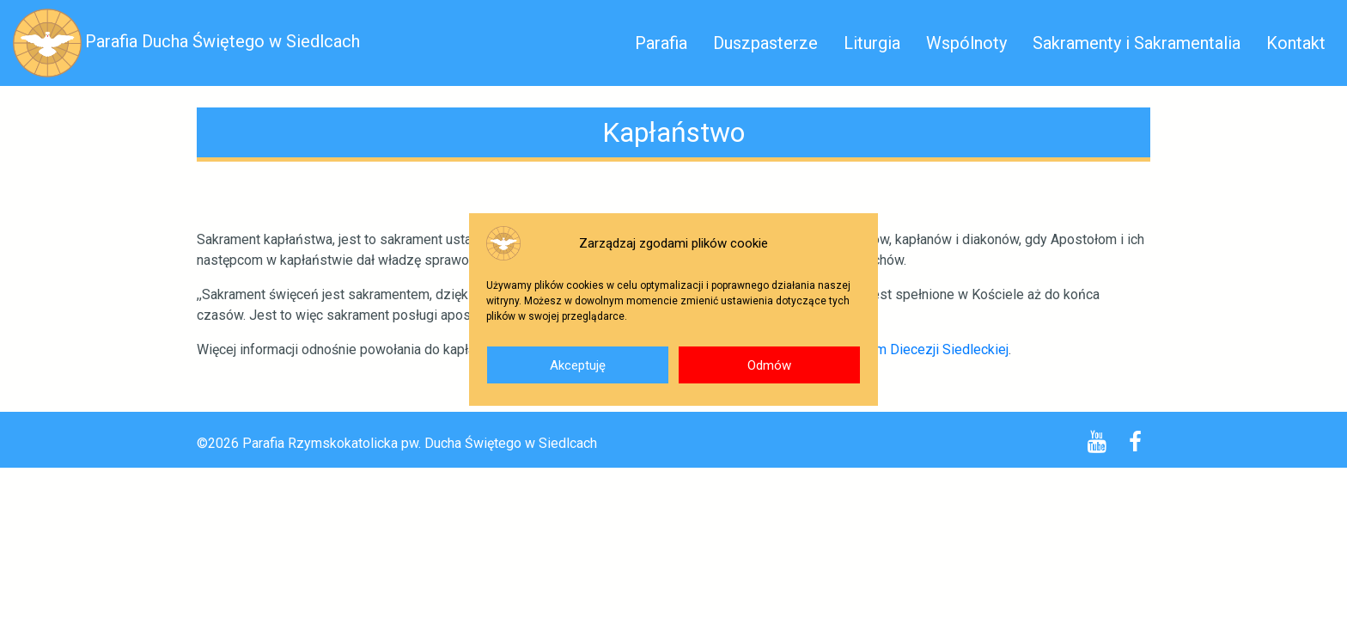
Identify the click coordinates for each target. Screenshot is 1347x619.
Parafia (661, 43)
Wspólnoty (966, 43)
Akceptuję (578, 365)
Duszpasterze (765, 43)
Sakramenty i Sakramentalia (1136, 43)
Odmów (769, 365)
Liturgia (872, 43)
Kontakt (1296, 43)
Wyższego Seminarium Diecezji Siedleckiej (878, 349)
